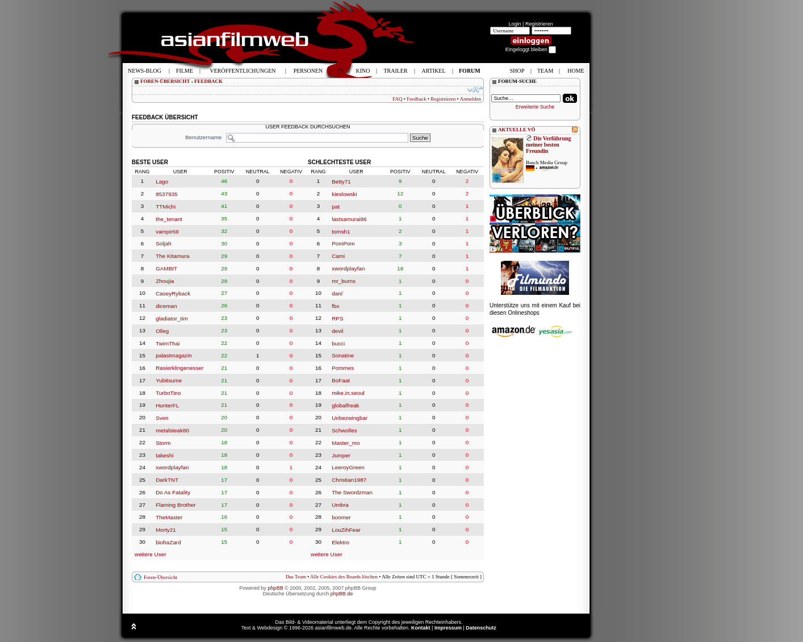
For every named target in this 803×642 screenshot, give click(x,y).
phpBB (275, 588)
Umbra (340, 505)
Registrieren (539, 24)
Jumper (341, 455)
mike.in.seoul (348, 393)
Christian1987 (349, 480)
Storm (163, 443)
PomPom (343, 243)
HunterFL (167, 405)
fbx (335, 306)
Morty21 (166, 530)
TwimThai (167, 343)
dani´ (338, 293)
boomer (341, 517)
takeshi (164, 455)
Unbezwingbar (349, 418)
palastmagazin (174, 355)
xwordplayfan (172, 467)
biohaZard (168, 542)
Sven (162, 418)
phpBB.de (342, 594)
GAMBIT (166, 268)
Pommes (343, 368)
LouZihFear (346, 530)
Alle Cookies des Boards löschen (344, 577)
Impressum (448, 628)
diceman (166, 306)
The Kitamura (172, 256)
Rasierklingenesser (179, 368)
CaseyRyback (173, 293)
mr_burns (344, 281)
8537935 (166, 194)
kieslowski (344, 194)
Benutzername (203, 137)
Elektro (340, 542)
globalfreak (345, 405)
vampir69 (167, 231)
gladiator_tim (172, 318)
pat (336, 206)
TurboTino (168, 393)
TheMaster (169, 517)
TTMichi (165, 206)
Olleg (162, 331)
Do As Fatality (173, 492)
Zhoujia (165, 281)
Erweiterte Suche (535, 107)
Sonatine (343, 355)
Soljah (163, 243)
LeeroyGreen (348, 467)
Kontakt (420, 628)
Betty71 (341, 181)
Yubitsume (169, 380)
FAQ (397, 99)
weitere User (150, 554)
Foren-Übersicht (160, 577)
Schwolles (344, 430)
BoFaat (341, 380)
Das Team (296, 577)
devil (337, 331)
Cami (338, 256)
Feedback (416, 99)
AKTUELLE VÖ (517, 129)
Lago (162, 181)
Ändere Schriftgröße (475, 89)
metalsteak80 (172, 430)
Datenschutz (481, 628)
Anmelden (471, 99)
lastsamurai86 (349, 219)
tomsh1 (341, 231)
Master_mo (345, 443)
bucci (338, 343)
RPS (337, 318)
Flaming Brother (175, 505)
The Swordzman (352, 492)
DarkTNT (167, 480)
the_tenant (169, 219)
